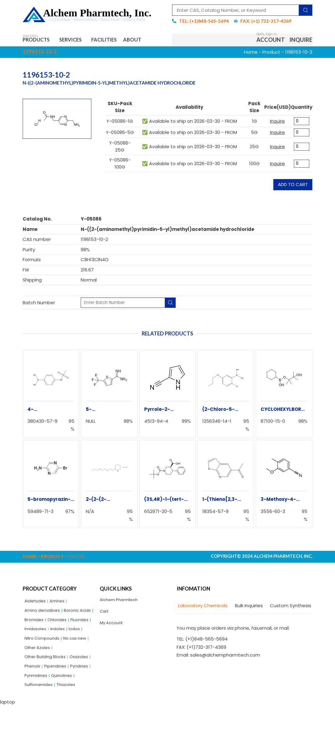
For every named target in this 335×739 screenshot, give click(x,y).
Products (39, 40)
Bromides (69, 624)
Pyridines (62, 697)
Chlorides (35, 635)
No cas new (37, 666)
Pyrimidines (37, 707)
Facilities (117, 40)
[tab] (202, 607)
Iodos (79, 645)
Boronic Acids (39, 624)
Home (251, 54)
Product (271, 54)
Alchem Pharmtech (121, 602)
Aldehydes (36, 604)
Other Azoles (68, 666)
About (151, 40)
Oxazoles (34, 687)
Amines (60, 604)
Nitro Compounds (44, 655)
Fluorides (59, 635)
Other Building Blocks (47, 676)
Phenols (58, 687)
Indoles (61, 645)
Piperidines (36, 697)
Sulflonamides (40, 718)
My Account (113, 627)
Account (270, 40)
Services (79, 40)
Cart (105, 615)
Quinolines (65, 707)
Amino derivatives (44, 614)
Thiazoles (70, 718)
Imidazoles (36, 645)
